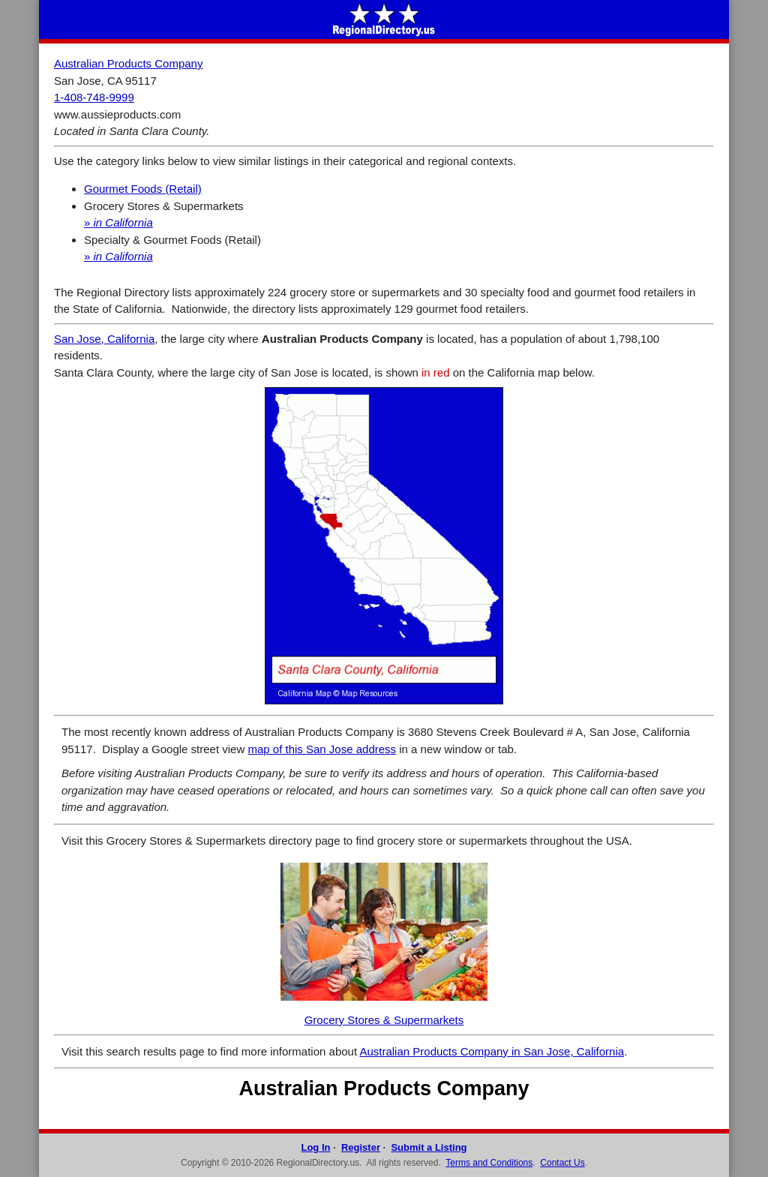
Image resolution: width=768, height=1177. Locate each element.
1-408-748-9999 (94, 97)
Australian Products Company (128, 63)
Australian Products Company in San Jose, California (491, 1051)
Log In (315, 1147)
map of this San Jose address (322, 749)
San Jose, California (104, 338)
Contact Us (562, 1162)
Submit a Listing (428, 1147)
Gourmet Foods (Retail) (143, 188)
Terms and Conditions (489, 1162)
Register (360, 1147)
